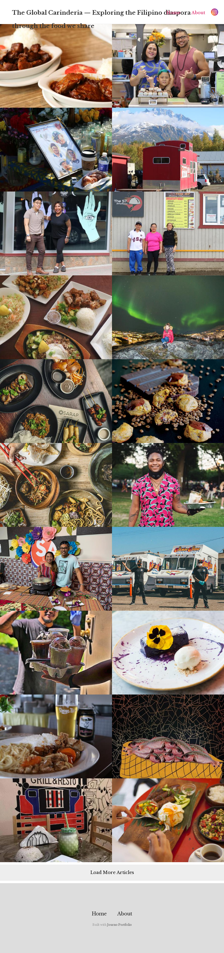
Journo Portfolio (119, 925)
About (198, 12)
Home (173, 12)
